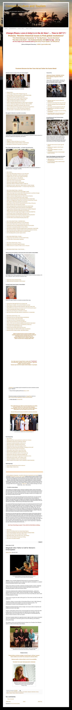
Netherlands (33, 691)
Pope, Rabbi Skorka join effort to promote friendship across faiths (24, 405)
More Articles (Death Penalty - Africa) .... (14, 242)
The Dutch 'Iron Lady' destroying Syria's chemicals (24, 661)
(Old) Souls (24, 483)
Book (10, 691)
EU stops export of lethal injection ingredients (15, 239)
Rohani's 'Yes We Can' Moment (24, 363)
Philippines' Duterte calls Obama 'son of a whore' (16, 101)
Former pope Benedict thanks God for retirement (16, 465)
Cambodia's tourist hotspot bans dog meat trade (57, 102)
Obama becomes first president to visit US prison (16, 281)
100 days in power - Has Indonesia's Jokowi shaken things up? (18, 109)
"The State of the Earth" (19, 40)
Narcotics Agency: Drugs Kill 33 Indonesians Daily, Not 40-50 (18, 105)
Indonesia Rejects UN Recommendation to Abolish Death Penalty (19, 95)
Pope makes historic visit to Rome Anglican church (16, 445)
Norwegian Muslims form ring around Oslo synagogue (24, 407)
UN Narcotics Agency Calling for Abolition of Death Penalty (18, 142)
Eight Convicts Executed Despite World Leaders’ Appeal (17, 197)
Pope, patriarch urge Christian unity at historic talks (16, 450)
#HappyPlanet (29, 396)
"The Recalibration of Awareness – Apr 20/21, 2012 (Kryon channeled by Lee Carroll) (22, 475)
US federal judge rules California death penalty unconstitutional (18, 328)
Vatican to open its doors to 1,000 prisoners (15, 177)
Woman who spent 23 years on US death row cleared (17, 310)
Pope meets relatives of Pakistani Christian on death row (17, 183)
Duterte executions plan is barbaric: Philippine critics (16, 99)
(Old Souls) (38, 41)
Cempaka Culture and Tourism (26, 6)
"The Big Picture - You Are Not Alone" (48, 38)
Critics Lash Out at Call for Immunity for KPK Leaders (17, 534)
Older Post (40, 701)
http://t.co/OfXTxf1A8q (13, 397)
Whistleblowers (12, 28)
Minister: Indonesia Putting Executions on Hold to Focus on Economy (20, 102)
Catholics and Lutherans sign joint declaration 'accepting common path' (20, 447)
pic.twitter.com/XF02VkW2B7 (26, 397)
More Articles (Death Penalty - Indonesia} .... (15, 190)
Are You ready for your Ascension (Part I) (24, 41)
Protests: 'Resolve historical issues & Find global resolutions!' (36, 36)
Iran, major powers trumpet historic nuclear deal (21, 361)
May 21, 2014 (26, 390)
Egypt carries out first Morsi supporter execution (16, 244)
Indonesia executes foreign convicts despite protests (16, 194)
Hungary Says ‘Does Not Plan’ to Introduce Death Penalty (17, 237)
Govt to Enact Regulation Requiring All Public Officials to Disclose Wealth (20, 532)
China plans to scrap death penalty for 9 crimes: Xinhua (17, 226)
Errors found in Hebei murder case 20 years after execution (18, 224)
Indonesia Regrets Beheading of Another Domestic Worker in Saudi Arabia (21, 198)
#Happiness (11, 387)
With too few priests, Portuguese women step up (16, 444)
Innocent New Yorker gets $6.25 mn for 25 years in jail (17, 303)
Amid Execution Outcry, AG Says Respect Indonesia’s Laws (18, 213)
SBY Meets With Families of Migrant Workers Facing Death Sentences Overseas (22, 229)
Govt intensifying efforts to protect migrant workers (16, 232)
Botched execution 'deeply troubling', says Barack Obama (17, 330)
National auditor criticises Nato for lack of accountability (24, 659)
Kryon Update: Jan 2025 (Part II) (50, 41)
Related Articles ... (10, 92)
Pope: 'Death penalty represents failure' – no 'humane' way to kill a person (20, 186)
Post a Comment (11, 699)
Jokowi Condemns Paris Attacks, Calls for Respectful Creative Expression (20, 460)
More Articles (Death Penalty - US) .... (14, 315)
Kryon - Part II (29, 28)
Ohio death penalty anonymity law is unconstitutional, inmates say (19, 324)
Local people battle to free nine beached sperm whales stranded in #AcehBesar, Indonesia (56, 114)
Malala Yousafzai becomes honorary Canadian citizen (24, 333)
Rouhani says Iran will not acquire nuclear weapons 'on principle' (24, 364)
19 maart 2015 (19, 399)
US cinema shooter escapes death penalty (15, 318)
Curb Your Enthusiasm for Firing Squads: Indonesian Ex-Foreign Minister (20, 106)
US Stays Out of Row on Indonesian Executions (16, 320)
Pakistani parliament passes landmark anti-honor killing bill (24, 334)
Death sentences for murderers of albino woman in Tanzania (18, 245)
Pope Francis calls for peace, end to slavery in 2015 (16, 457)
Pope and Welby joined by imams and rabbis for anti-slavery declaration (24, 411)
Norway (37, 691)
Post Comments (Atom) (15, 703)
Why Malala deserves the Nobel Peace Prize (24, 336)
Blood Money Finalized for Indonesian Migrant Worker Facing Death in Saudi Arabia (22, 228)
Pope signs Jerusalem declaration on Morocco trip (16, 442)
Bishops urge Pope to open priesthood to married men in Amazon (19, 440)
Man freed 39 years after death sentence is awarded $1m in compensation (21, 312)
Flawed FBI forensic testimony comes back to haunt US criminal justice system (21, 307)
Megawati (29, 691)
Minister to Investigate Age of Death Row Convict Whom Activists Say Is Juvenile (22, 200)
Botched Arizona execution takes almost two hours (16, 327)
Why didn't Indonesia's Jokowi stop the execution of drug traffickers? (19, 207)
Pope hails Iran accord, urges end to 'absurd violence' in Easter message (20, 185)
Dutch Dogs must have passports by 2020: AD (56, 106)
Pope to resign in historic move (12, 466)
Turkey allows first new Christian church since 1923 (24, 409)
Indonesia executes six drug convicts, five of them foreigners (18, 216)
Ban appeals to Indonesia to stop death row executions (17, 144)
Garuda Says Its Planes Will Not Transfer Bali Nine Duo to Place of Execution (21, 203)
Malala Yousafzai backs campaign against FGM (24, 338)
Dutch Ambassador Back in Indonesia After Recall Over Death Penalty (20, 206)
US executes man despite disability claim (14, 325)
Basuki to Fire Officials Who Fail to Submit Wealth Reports (18, 531)
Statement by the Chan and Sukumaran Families (16, 204)
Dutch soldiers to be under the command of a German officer (24, 656)
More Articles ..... (10, 438)
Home (6, 28)
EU (18, 691)
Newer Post (8, 701)
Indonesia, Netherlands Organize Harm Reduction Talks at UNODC (19, 103)
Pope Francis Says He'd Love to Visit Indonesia (16, 179)
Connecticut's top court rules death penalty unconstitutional (18, 317)
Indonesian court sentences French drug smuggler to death (18, 191)
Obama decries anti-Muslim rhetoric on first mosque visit (17, 453)
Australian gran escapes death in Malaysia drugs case (17, 93)
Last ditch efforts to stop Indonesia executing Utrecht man (17, 217)
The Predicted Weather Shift (37, 40)
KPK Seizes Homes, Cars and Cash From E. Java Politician (18, 535)
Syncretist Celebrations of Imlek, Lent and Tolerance (16, 458)
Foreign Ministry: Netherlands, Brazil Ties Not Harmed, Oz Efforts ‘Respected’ (21, 208)
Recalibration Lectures (15, 476)
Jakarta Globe (9, 552)
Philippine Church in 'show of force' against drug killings (17, 98)
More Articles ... (10, 139)
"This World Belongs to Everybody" (23, 38)
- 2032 (52, 40)
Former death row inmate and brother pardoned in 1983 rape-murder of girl (21, 306)
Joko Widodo (25, 691)
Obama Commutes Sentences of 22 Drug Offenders (16, 321)
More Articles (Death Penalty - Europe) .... (14, 236)
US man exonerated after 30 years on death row (16, 309)
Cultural (12, 691)
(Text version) (28, 484)
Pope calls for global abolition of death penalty (15, 182)
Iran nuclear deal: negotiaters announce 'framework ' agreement (24, 362)
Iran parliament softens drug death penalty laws (16, 96)
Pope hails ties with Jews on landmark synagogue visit (17, 454)
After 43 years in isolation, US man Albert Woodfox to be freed (18, 305)
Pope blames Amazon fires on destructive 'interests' (16, 441)
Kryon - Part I (21, 28)
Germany (21, 691)
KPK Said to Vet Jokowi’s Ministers (13, 538)
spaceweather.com (45, 44)
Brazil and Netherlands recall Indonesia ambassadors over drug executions (21, 214)
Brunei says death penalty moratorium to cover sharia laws (18, 173)
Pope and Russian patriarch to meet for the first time (16, 451)
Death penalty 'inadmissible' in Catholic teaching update (17, 175)
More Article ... (9, 529)
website (38, 44)
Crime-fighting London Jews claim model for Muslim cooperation (24, 408)
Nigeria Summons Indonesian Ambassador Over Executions (18, 210)
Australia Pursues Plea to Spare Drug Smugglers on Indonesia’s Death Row (21, 211)
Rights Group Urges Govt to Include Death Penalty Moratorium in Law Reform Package (23, 193)
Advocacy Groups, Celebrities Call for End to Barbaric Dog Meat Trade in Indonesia (55, 77)
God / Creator (22, 476)
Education (16, 691)
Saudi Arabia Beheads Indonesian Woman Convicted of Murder (19, 231)
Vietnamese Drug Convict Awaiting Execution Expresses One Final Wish (20, 225)
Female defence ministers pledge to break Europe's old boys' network (24, 655)
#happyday (19, 397)
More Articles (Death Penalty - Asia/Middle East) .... (16, 221)
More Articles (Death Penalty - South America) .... (16, 249)
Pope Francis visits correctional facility (14, 180)
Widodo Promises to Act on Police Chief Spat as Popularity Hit (18, 108)
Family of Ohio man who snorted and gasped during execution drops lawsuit (21, 323)
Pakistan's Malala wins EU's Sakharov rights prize (24, 337)
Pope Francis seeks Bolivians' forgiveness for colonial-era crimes (19, 455)
